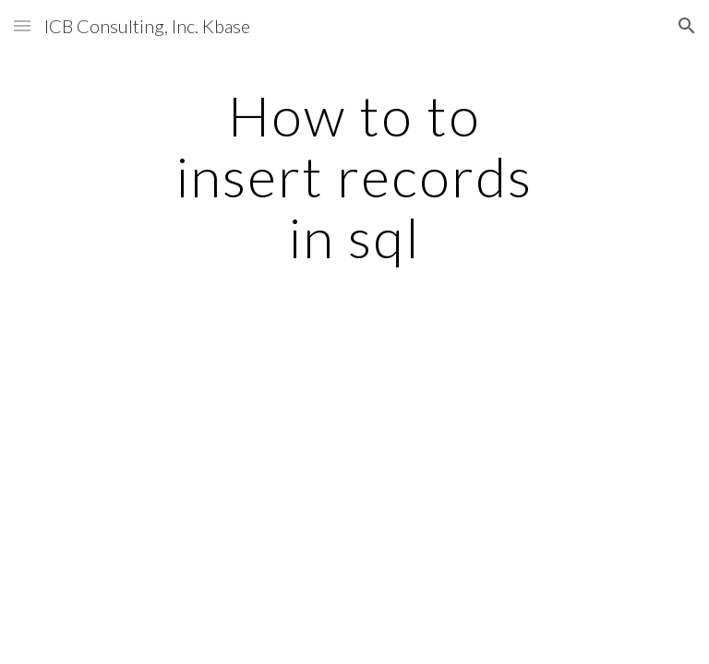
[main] (354, 176)
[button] (22, 25)
